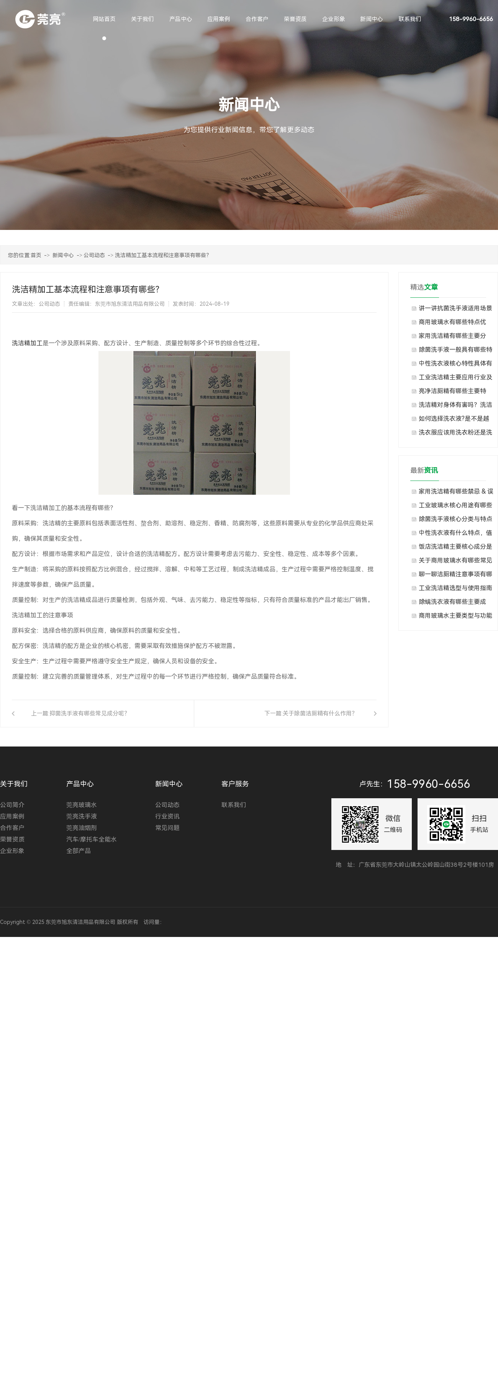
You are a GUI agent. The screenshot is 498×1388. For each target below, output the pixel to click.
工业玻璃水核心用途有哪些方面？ (455, 507)
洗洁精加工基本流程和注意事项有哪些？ (163, 255)
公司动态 (94, 255)
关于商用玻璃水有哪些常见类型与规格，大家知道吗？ (455, 562)
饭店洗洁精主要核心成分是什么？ (455, 548)
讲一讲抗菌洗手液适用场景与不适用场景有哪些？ (455, 310)
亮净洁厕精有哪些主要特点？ (452, 392)
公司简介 (12, 805)
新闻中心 (63, 255)
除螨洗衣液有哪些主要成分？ (452, 603)
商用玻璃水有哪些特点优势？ (452, 323)
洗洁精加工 (27, 343)
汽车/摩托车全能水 (91, 839)
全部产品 (78, 851)
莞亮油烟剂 (81, 828)
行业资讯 (167, 816)
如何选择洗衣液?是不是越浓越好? (454, 420)
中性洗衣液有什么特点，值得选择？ (455, 534)
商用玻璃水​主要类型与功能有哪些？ (455, 617)
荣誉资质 (12, 839)
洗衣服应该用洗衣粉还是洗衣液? (455, 434)
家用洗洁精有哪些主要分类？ (452, 337)
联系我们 (233, 805)
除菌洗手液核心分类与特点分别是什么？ (455, 520)
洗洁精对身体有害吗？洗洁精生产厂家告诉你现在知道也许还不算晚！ (455, 406)
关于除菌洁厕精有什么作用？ (320, 713)
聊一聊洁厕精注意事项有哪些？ (455, 576)
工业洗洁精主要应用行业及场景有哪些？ (455, 379)
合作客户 (12, 828)
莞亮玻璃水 (81, 805)
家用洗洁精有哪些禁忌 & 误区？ (456, 493)
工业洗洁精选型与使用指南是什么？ (455, 589)
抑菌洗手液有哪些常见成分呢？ (89, 713)
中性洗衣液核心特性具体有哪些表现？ (455, 365)
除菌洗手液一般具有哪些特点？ (455, 351)
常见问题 (167, 828)
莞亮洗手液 (81, 816)
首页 (36, 255)
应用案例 (12, 816)
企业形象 (12, 851)
